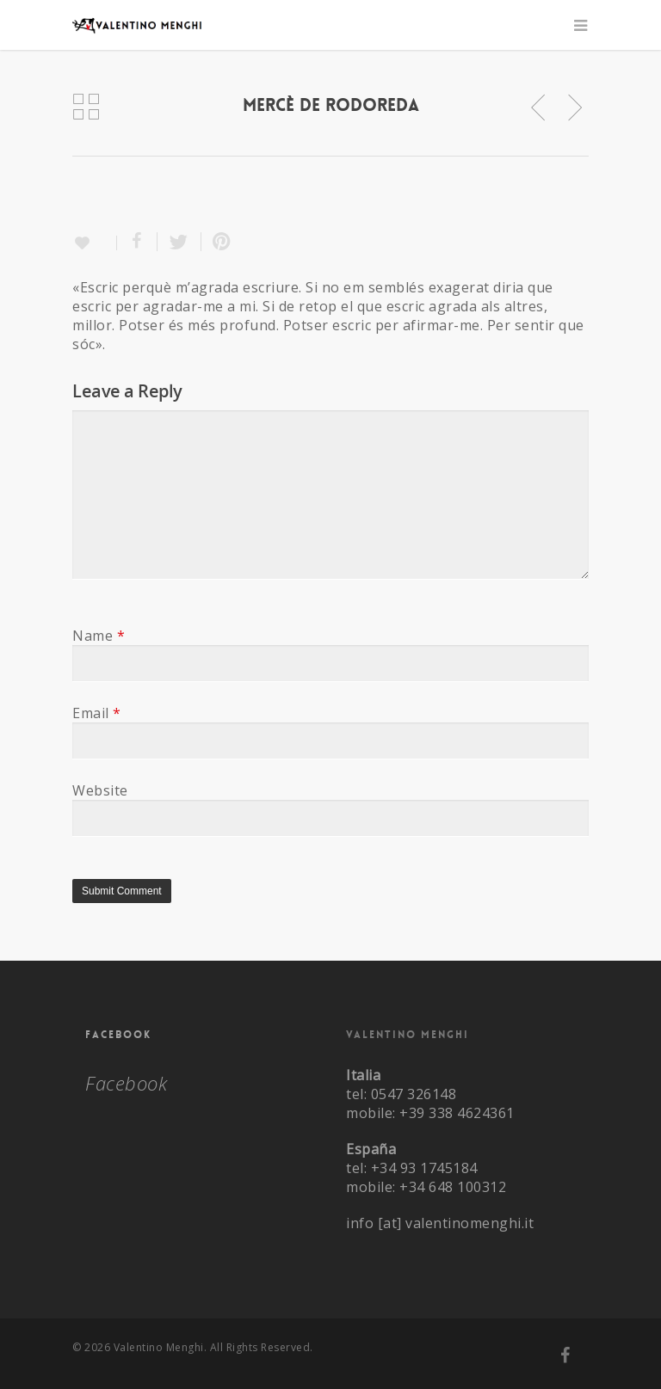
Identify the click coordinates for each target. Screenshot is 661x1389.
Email (96, 713)
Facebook (118, 1035)
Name (98, 635)
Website (100, 790)
